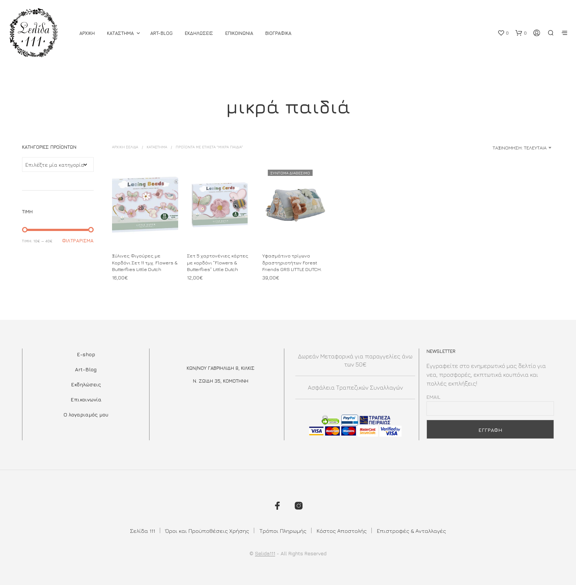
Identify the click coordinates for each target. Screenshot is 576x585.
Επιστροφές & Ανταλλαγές (411, 531)
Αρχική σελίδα (125, 147)
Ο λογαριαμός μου (86, 414)
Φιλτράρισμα (78, 240)
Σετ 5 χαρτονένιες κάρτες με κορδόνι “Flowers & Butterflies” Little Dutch (217, 262)
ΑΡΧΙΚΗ (87, 33)
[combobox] (496, 147)
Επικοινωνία (86, 399)
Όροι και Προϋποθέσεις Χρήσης (207, 531)
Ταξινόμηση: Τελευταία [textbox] (520, 148)
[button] (503, 33)
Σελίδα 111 (142, 531)
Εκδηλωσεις (199, 33)
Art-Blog (161, 33)
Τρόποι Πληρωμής (282, 531)
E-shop (86, 354)
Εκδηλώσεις (86, 384)
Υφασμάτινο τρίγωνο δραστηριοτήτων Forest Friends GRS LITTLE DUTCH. (292, 262)
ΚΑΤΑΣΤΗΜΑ (120, 33)
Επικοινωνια (239, 33)
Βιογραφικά (278, 33)
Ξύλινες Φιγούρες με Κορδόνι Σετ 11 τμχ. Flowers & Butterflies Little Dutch (144, 262)
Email (433, 397)
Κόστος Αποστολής (342, 531)
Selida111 (265, 553)
